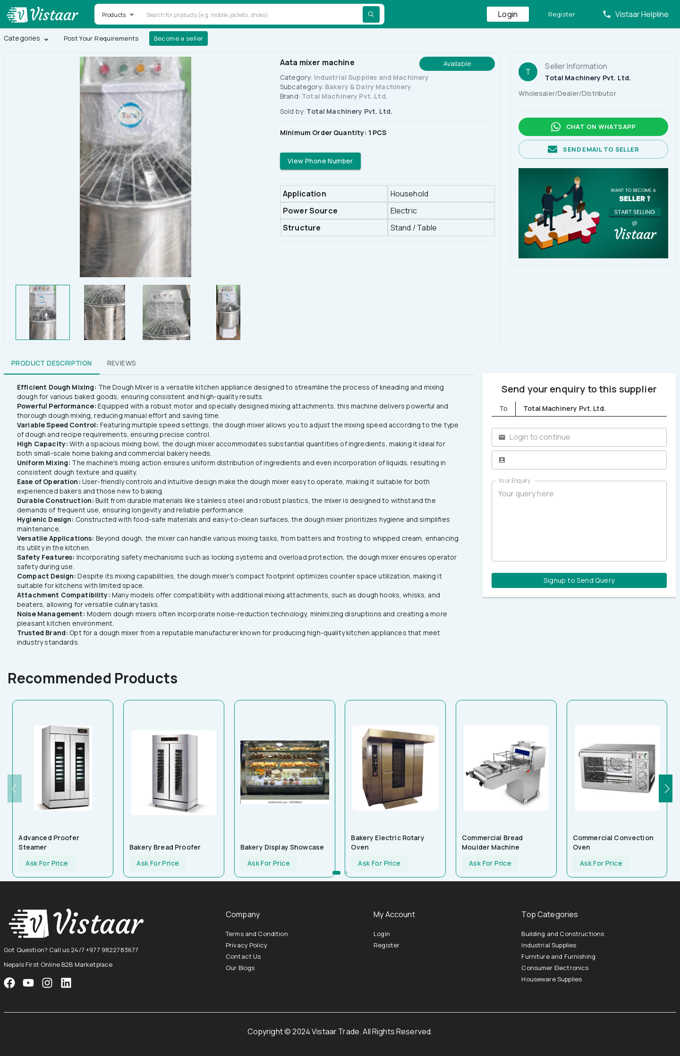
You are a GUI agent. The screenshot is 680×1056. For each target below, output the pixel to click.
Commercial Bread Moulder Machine (492, 842)
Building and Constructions (562, 933)
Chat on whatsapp (593, 127)
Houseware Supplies (551, 979)
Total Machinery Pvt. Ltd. (345, 96)
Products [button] (114, 15)
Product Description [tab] (52, 363)
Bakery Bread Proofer (165, 847)
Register (561, 14)
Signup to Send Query (579, 580)
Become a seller (178, 38)
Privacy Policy (246, 945)
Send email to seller (593, 149)
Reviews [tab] (122, 363)
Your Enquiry (514, 481)
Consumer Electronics (554, 967)
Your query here (579, 521)
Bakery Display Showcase (282, 847)
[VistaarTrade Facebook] (9, 982)
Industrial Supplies (548, 945)
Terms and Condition (257, 933)
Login (508, 14)
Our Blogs (240, 967)
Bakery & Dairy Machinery (368, 86)
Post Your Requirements (101, 38)
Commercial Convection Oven (613, 842)
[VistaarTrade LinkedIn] (66, 982)
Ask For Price (46, 863)
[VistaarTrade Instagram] (28, 982)
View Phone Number (320, 161)
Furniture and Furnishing (558, 956)
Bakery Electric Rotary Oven (387, 842)
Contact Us (243, 956)
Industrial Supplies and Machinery (371, 77)
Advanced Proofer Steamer (48, 842)
